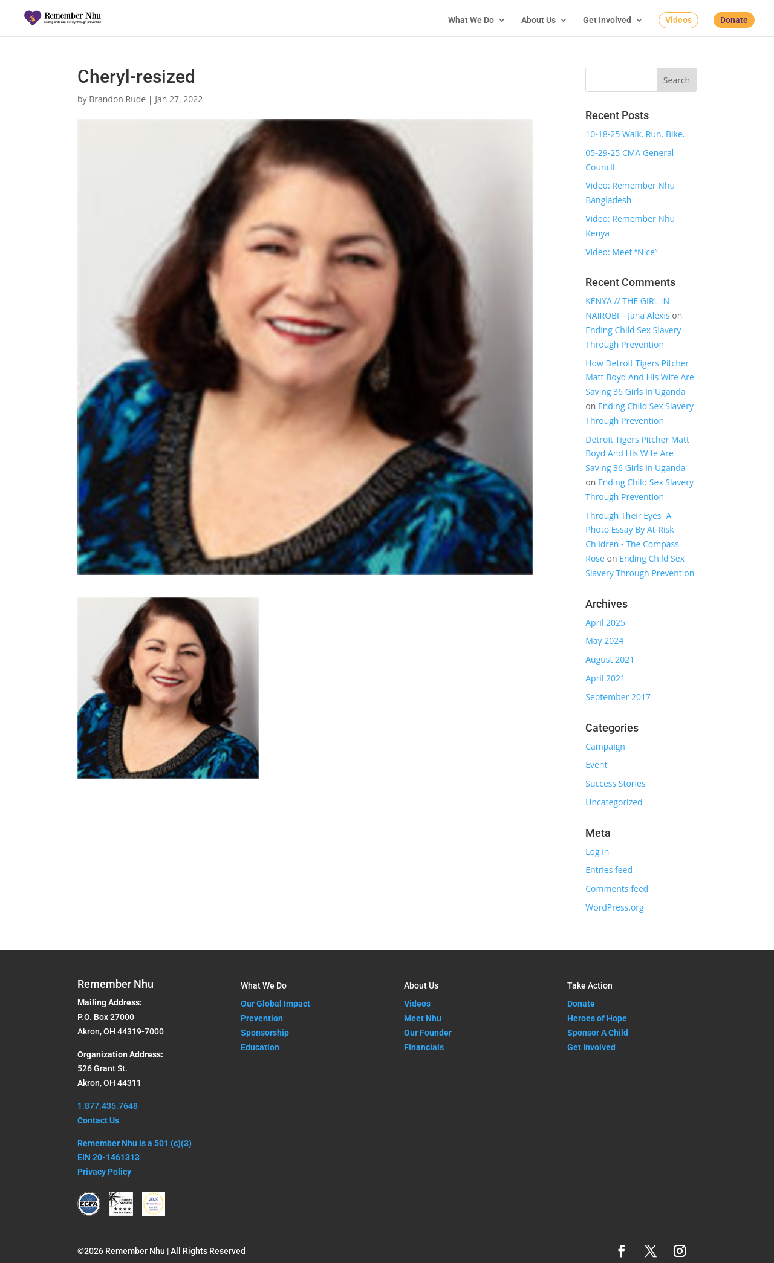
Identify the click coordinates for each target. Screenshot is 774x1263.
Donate (734, 20)
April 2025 (605, 622)
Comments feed (616, 888)
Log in (597, 851)
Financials (424, 1047)
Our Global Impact (275, 1003)
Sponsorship (265, 1032)
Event (596, 764)
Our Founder (428, 1032)
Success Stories (615, 783)
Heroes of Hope (597, 1018)
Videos (678, 20)
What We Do (471, 20)
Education (260, 1047)
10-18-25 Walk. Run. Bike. (635, 134)
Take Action (590, 985)
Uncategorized (613, 802)
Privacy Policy (104, 1172)
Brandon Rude (117, 99)
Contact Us (98, 1120)
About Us (538, 20)
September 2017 (618, 697)
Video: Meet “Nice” (621, 252)
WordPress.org (614, 907)
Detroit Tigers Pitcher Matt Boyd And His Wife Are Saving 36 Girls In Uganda (637, 453)
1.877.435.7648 (107, 1106)
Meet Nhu (422, 1018)
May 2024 (604, 640)
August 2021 (609, 659)
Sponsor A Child (597, 1032)
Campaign (605, 746)
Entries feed (609, 869)
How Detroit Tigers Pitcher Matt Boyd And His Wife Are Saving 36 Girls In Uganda (639, 377)
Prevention (262, 1018)
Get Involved (607, 20)
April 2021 (605, 678)
